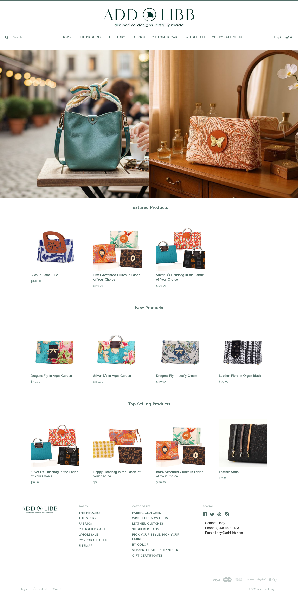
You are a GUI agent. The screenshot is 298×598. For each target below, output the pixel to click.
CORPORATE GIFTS (227, 37)
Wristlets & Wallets (150, 518)
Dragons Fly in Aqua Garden (51, 376)
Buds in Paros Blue (44, 275)
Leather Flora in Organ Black (240, 376)
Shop (64, 37)
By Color (140, 544)
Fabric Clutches (146, 512)
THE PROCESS (89, 37)
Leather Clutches (147, 523)
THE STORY (116, 37)
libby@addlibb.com (229, 533)
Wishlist (56, 589)
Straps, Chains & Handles (155, 550)
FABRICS (138, 37)
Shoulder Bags (145, 529)
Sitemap (86, 545)
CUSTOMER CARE (165, 37)
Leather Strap (229, 472)
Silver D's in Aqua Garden (112, 376)
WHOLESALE (196, 37)
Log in (278, 37)
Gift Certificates (147, 555)
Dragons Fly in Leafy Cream (176, 376)
